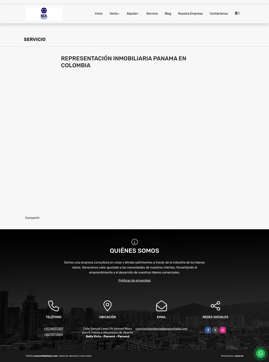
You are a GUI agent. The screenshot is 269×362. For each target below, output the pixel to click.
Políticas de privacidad (134, 280)
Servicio (152, 13)
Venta (113, 13)
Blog (168, 13)
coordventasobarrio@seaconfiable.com (162, 328)
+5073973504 (53, 334)
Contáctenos (219, 13)
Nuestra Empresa (190, 13)
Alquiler (132, 13)
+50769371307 (53, 328)
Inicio (99, 13)
